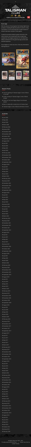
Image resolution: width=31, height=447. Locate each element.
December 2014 (7, 405)
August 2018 (6, 305)
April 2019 (5, 286)
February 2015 (6, 401)
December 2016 (7, 352)
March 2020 (6, 263)
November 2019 (7, 272)
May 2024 (5, 171)
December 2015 (7, 380)
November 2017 (7, 326)
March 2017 (6, 345)
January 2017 (6, 349)
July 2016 (5, 363)
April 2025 (5, 150)
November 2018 (7, 298)
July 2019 (5, 279)
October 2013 (6, 427)
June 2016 (5, 366)
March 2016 (6, 373)
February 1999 (6, 431)
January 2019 (6, 293)
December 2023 (7, 183)
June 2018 (5, 309)
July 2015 (5, 389)
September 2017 (7, 330)
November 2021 (7, 225)
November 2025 (7, 134)
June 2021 (5, 237)
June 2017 (5, 337)
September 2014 (7, 412)
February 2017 (6, 347)
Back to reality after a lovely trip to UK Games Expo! (15, 104)
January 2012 (6, 429)
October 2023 (6, 188)
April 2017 (5, 342)
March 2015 (6, 398)
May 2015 (5, 394)
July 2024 (5, 166)
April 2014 (5, 424)
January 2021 (6, 244)
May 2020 (5, 258)
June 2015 (5, 391)
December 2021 (7, 223)
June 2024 (5, 169)
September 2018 (7, 302)
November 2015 (7, 382)
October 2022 (6, 206)
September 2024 (7, 162)
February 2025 (6, 152)
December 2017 (7, 323)
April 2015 (5, 396)
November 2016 (7, 354)
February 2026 (6, 127)
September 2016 (7, 359)
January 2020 (6, 267)
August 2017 (6, 333)
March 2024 (6, 176)
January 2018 (6, 321)
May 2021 (5, 239)
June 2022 (5, 211)
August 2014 (6, 415)
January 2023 (6, 204)
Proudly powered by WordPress (9, 442)
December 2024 (7, 155)
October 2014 (6, 410)
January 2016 (6, 377)
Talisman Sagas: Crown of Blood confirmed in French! (16, 106)
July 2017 (5, 335)
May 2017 (5, 340)
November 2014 (7, 408)
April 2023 (5, 202)
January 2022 (6, 220)
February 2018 (6, 319)
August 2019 (6, 277)
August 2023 (6, 192)
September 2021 (7, 230)
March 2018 (6, 316)
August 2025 (6, 141)
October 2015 (6, 384)
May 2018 (5, 312)
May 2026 (5, 120)
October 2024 (6, 159)
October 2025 (6, 136)
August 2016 (6, 361)
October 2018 (6, 300)
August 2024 (6, 164)
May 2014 (5, 422)
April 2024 (5, 174)
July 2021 (5, 234)
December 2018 (7, 295)
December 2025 (7, 131)
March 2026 (6, 124)
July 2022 (5, 209)
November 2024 (7, 157)
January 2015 (6, 403)
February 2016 (6, 375)
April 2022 (5, 213)
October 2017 (6, 328)
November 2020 (7, 246)
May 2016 (5, 368)
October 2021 (6, 227)
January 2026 (6, 129)
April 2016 (5, 370)
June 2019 (5, 281)
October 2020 (6, 248)
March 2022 (6, 216)
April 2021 (5, 241)
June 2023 (5, 197)
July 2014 (5, 417)
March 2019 (6, 288)
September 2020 (7, 251)
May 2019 (5, 284)
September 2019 (7, 274)
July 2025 (5, 143)
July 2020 (5, 255)
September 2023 (7, 190)
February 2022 (6, 218)
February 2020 (6, 265)
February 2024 (6, 178)
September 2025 (7, 138)
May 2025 (5, 148)
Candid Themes (15, 443)
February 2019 (6, 291)
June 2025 (5, 145)
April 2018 (5, 314)
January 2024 (6, 181)
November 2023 (7, 185)
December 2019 (7, 270)
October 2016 (6, 356)
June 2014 (5, 419)
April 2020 (5, 260)
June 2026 (5, 117)
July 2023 (5, 195)
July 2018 (5, 307)
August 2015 (6, 387)
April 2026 (5, 122)
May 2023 (5, 199)
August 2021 (6, 232)
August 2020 (6, 253)
